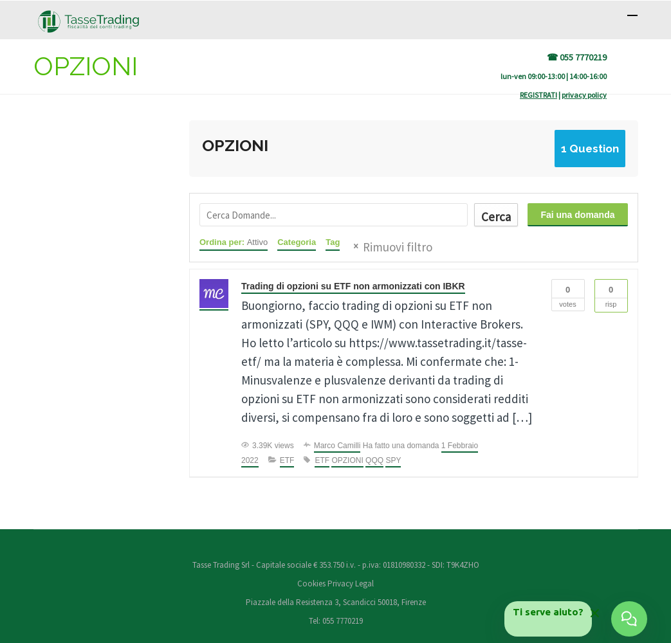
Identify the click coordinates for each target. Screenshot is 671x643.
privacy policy (584, 95)
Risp (611, 294)
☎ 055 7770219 (577, 57)
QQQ (374, 460)
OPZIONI (347, 460)
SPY (393, 460)
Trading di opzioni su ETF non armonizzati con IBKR (353, 286)
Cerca (496, 216)
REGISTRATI (538, 95)
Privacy (340, 583)
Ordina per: (233, 242)
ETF (287, 460)
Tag (333, 242)
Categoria (296, 242)
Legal (364, 583)
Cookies (312, 583)
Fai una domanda (577, 215)
